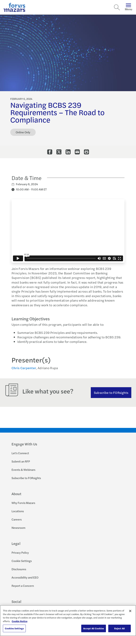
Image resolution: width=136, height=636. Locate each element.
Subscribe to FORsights (26, 478)
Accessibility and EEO (25, 577)
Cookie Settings (22, 561)
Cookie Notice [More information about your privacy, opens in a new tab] (19, 621)
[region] (68, 620)
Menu (128, 7)
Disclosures (19, 569)
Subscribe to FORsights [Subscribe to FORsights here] (111, 392)
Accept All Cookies (93, 628)
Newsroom (18, 528)
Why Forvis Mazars (23, 503)
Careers (17, 519)
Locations (18, 511)
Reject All (119, 628)
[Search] (117, 7)
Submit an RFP (21, 461)
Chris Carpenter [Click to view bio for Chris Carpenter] (24, 368)
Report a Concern (23, 586)
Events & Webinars (23, 470)
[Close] (130, 611)
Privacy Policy (20, 552)
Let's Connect (20, 453)
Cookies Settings (14, 628)
